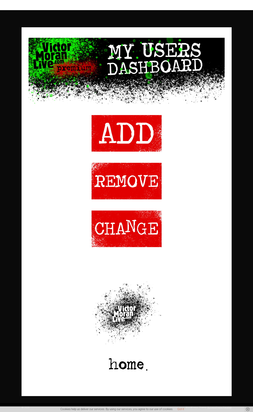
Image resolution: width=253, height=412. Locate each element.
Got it (180, 409)
